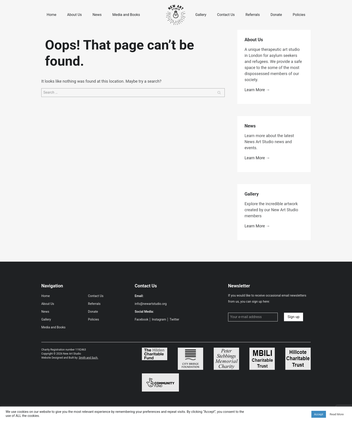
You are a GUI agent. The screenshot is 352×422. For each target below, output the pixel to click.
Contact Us (226, 15)
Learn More (254, 89)
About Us (74, 15)
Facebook (141, 319)
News (96, 15)
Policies (299, 15)
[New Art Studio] (176, 15)
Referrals (253, 15)
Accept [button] (318, 414)
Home (51, 15)
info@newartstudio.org (151, 304)
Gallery (200, 15)
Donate (276, 15)
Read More (337, 414)
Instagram (159, 319)
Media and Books (126, 15)
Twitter (174, 319)
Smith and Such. (88, 357)
